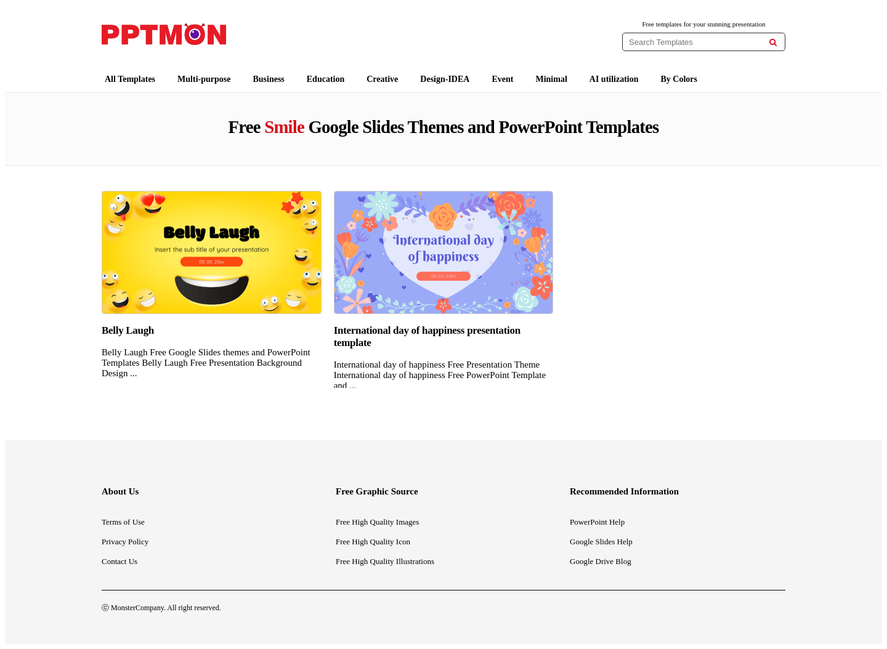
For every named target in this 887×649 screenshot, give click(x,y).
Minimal (551, 79)
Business (268, 79)
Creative (382, 79)
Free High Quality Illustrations (385, 561)
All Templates (130, 79)
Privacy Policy (125, 541)
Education (325, 79)
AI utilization (614, 79)
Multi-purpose (203, 79)
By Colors (679, 79)
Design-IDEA (444, 79)
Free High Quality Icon (373, 541)
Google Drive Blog (600, 561)
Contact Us (119, 561)
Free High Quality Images (377, 521)
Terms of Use (123, 521)
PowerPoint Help (597, 521)
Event (502, 79)
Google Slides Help (601, 541)
